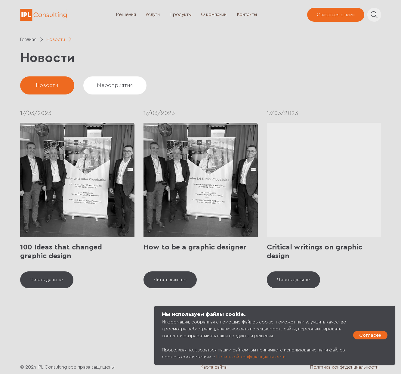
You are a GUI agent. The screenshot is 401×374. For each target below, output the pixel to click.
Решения (126, 14)
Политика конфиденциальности (344, 367)
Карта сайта (214, 367)
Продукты (181, 14)
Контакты (247, 14)
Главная (28, 39)
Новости (55, 39)
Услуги (152, 14)
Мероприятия (115, 85)
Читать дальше (46, 279)
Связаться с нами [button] (336, 14)
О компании (214, 14)
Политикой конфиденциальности (250, 357)
